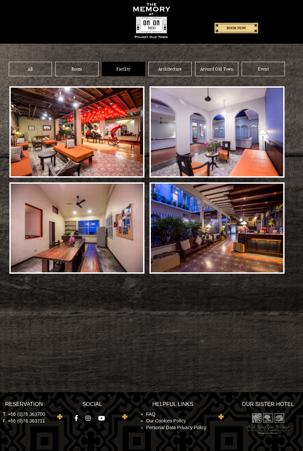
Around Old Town (217, 69)
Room (76, 69)
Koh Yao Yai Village (268, 423)
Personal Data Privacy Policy (176, 427)
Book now (236, 28)
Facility (123, 69)
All (30, 69)
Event (263, 69)
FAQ (151, 414)
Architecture (170, 69)
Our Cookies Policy (166, 420)
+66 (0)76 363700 (26, 414)
